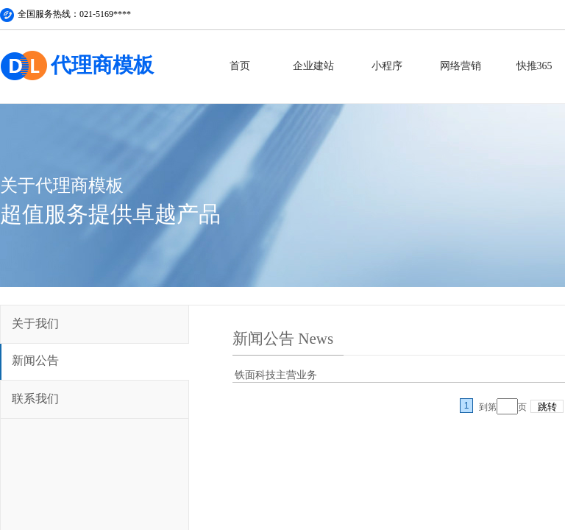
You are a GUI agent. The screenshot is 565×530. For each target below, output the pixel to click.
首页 (240, 65)
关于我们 (35, 323)
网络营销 (460, 65)
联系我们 (35, 398)
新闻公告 (35, 360)
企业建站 (313, 65)
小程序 (387, 65)
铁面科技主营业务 (276, 375)
